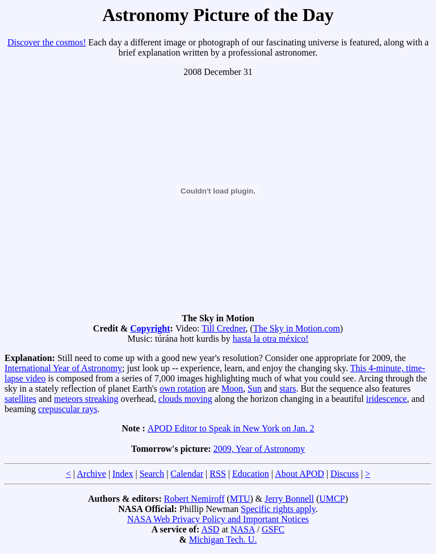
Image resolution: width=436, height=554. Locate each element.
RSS (217, 474)
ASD (210, 529)
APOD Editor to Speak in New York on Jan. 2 (231, 428)
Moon (232, 388)
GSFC (273, 529)
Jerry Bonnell (289, 498)
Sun (255, 388)
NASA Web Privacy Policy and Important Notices (218, 519)
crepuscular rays (67, 409)
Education (250, 474)
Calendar (186, 474)
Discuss (344, 474)
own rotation (183, 388)
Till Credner (223, 328)
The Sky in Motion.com (296, 328)
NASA (242, 529)
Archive (91, 474)
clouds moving (185, 399)
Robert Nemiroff (194, 498)
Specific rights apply (278, 509)
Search (152, 474)
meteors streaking (86, 399)
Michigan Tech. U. (223, 539)
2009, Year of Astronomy (259, 449)
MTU (240, 498)
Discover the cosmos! (46, 42)
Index (122, 474)
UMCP (332, 498)
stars (287, 388)
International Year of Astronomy (63, 368)
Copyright (150, 328)
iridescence (386, 399)
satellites (20, 399)
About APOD (299, 474)
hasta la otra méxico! (271, 338)
